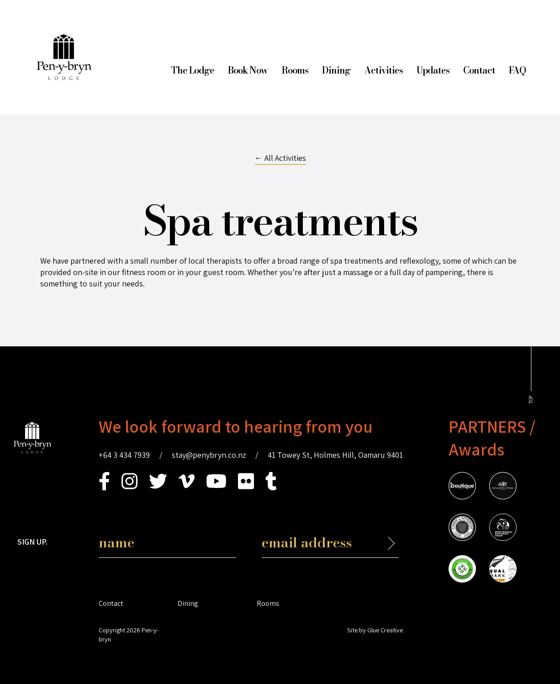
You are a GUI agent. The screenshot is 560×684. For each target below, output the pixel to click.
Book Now (248, 70)
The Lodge (192, 70)
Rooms (294, 70)
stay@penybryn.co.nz (209, 455)
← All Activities (280, 158)
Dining (336, 70)
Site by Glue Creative (375, 630)
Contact (479, 70)
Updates (433, 70)
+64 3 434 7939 (124, 455)
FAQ (517, 70)
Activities (383, 70)
